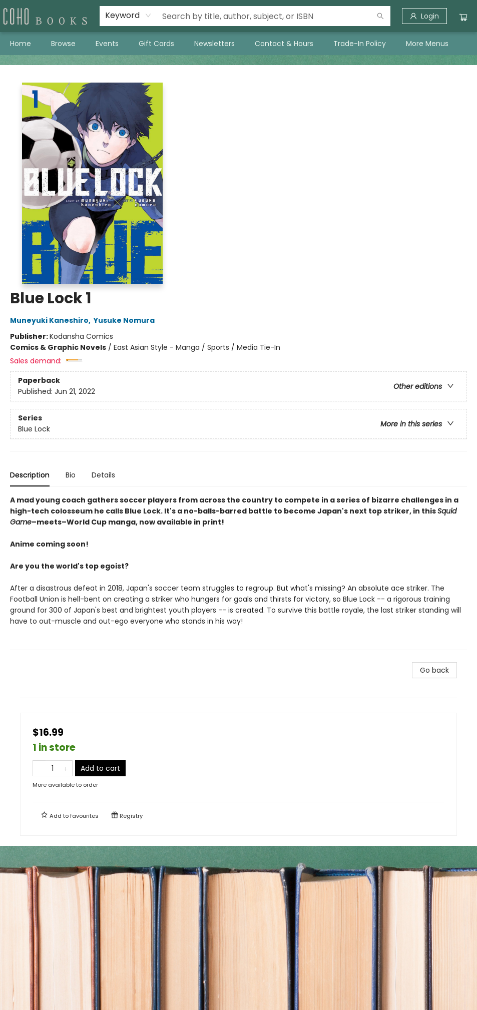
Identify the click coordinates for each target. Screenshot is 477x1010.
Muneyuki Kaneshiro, (52, 320)
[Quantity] (53, 768)
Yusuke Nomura (126, 320)
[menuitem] (20, 43)
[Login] (424, 16)
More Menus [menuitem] (427, 44)
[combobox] (128, 15)
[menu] (238, 43)
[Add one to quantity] (66, 768)
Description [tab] (30, 475)
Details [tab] (103, 475)
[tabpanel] (238, 572)
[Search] (380, 16)
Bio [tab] (71, 475)
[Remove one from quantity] (39, 768)
